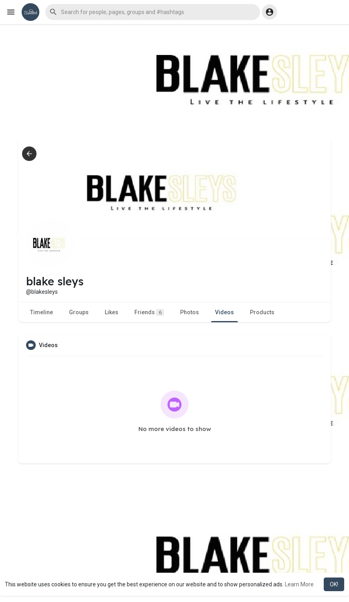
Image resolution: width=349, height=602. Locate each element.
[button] (152, 12)
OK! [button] (334, 584)
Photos (189, 312)
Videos (224, 312)
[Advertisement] (174, 80)
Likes (111, 312)
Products (262, 312)
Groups (79, 312)
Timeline (41, 312)
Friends (149, 312)
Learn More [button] (299, 584)
